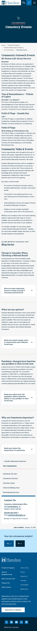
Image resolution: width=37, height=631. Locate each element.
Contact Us (24, 576)
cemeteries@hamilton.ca (16, 515)
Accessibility (24, 585)
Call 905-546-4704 (10, 513)
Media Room (24, 589)
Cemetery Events (9, 483)
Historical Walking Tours (11, 488)
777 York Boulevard (11, 506)
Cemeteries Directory (10, 478)
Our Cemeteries (9, 50)
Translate (23, 580)
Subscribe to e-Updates (13, 610)
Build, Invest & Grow (8, 578)
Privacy (23, 572)
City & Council (6, 587)
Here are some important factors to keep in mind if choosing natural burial (14, 290)
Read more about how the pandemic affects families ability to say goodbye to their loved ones (16, 397)
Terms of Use (25, 568)
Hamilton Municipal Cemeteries (13, 47)
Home (3, 45)
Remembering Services (11, 492)
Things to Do (6, 583)
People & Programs (14, 45)
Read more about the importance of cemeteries (14, 449)
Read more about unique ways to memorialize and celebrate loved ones (16, 342)
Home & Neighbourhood (7, 573)
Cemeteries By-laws (10, 474)
